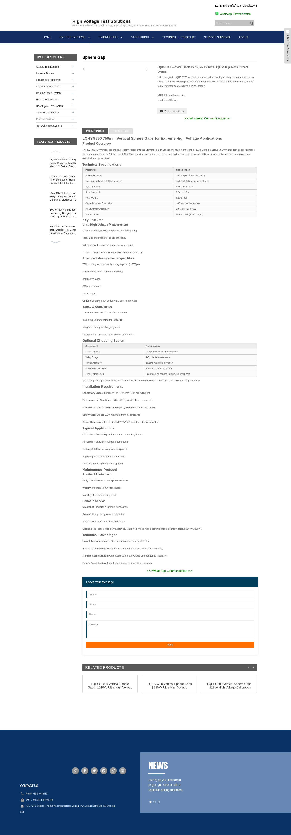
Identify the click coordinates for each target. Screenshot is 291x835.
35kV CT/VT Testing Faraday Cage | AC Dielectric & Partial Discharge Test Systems (63, 197)
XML (22, 821)
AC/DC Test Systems (48, 66)
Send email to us (174, 111)
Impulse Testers (45, 73)
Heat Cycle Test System (49, 106)
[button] (55, 151)
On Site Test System (48, 112)
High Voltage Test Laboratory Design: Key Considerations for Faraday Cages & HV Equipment (63, 230)
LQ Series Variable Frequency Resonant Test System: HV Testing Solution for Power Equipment (63, 163)
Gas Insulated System (48, 93)
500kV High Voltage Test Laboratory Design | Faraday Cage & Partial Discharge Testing (63, 213)
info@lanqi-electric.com (43, 809)
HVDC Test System (47, 99)
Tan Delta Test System (49, 125)
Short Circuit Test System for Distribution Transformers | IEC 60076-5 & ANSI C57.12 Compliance (63, 180)
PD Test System (45, 119)
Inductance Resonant (48, 79)
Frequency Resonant (48, 86)
